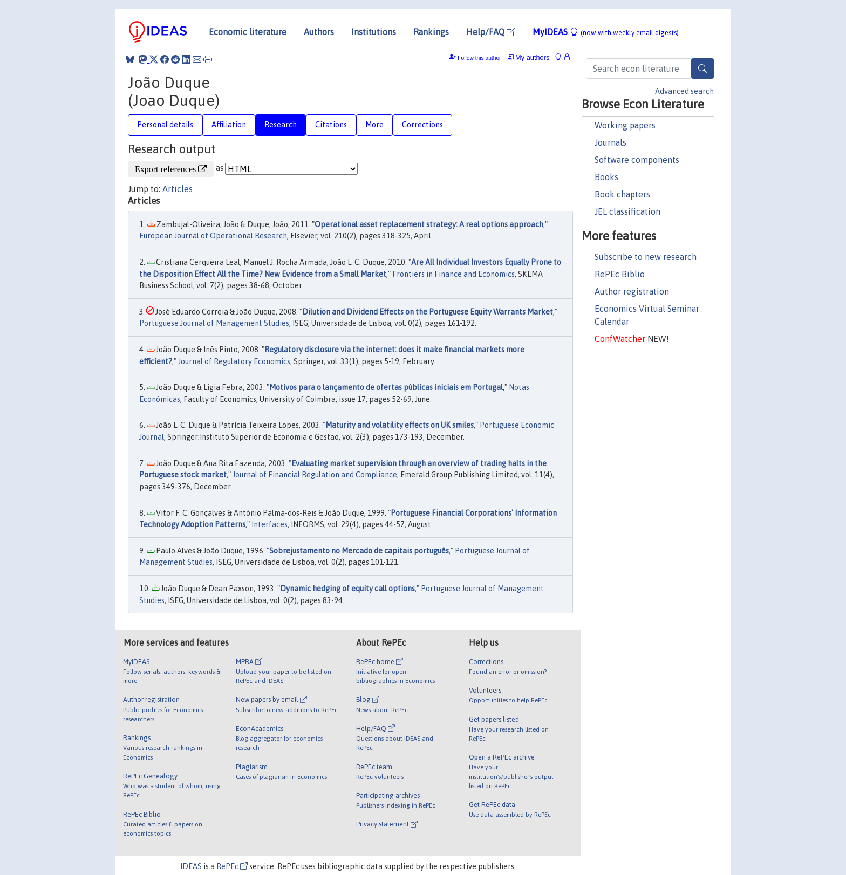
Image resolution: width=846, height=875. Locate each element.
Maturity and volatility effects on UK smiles (399, 425)
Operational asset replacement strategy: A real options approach (429, 224)
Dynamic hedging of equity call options (347, 588)
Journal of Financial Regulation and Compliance (315, 474)
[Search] (702, 68)
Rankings (431, 32)
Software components (637, 160)
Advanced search (684, 91)
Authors (319, 32)
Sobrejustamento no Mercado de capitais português (359, 550)
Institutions (373, 32)
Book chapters (622, 194)
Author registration (632, 291)
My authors (528, 57)
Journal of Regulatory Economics (234, 361)
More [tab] (374, 124)
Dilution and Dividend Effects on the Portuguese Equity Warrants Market (427, 311)
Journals (610, 142)
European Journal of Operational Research (213, 235)
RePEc (232, 866)
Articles (177, 189)
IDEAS (191, 866)
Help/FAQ (490, 32)
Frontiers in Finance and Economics (453, 274)
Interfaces (269, 524)
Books (606, 177)
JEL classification (627, 211)
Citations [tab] (331, 124)
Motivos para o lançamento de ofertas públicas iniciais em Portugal (386, 387)
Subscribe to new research (646, 257)
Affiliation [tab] (229, 124)
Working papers (625, 125)
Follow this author (479, 58)
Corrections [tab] (422, 124)
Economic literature (247, 32)
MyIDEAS (606, 32)
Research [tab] (280, 124)
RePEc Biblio (620, 274)
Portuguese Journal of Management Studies (214, 323)
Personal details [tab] (165, 124)
